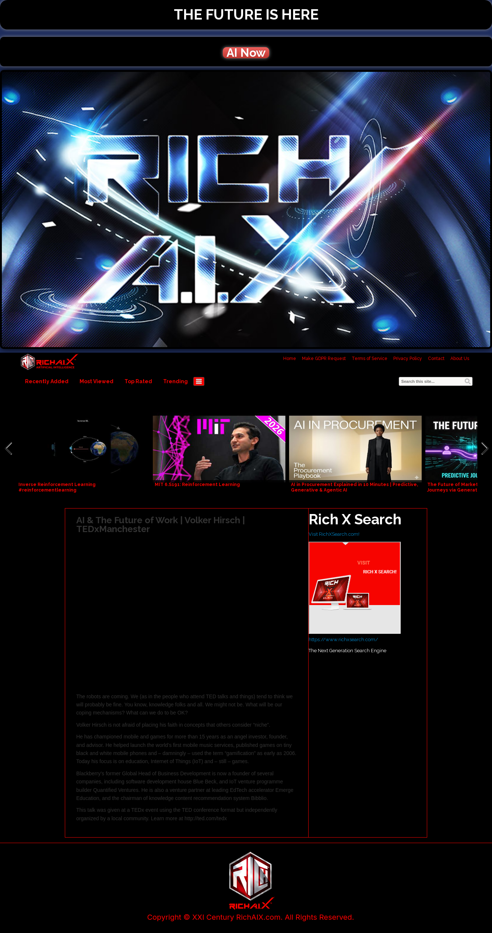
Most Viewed (96, 381)
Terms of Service (369, 358)
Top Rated (138, 381)
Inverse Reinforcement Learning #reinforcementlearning (56, 487)
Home (289, 358)
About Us (459, 358)
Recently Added (46, 381)
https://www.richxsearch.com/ (343, 639)
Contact (436, 358)
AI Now (246, 52)
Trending (175, 381)
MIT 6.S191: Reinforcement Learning (197, 484)
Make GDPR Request (324, 358)
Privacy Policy (407, 358)
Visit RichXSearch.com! (334, 534)
